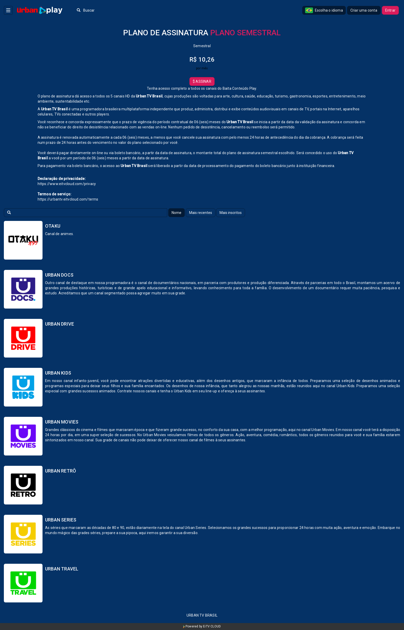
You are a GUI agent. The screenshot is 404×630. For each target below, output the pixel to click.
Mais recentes (200, 213)
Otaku (52, 226)
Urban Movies (61, 422)
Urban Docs (59, 275)
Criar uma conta (363, 10)
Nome (176, 213)
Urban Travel (61, 568)
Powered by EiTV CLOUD (202, 626)
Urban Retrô (60, 471)
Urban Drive (59, 324)
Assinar (202, 81)
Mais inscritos (231, 213)
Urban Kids (58, 373)
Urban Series (60, 520)
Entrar (390, 10)
